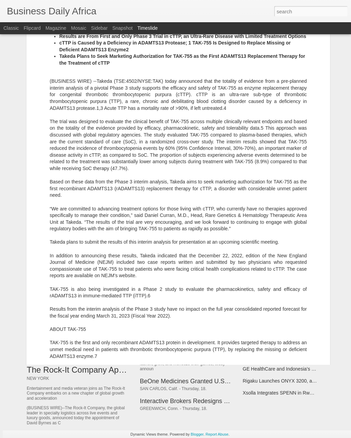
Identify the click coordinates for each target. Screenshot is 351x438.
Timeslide (147, 28)
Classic (11, 28)
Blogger (197, 434)
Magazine (56, 28)
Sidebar (99, 28)
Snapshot (122, 28)
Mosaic (78, 28)
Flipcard (32, 28)
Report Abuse (217, 434)
